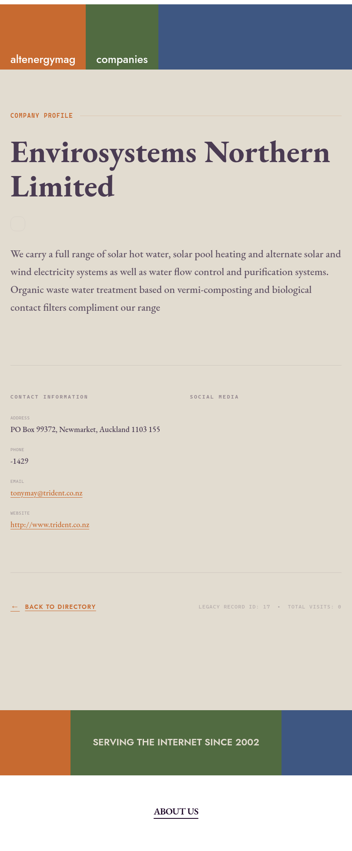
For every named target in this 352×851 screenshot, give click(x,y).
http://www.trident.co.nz (49, 524)
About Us (176, 811)
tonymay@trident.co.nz (46, 493)
